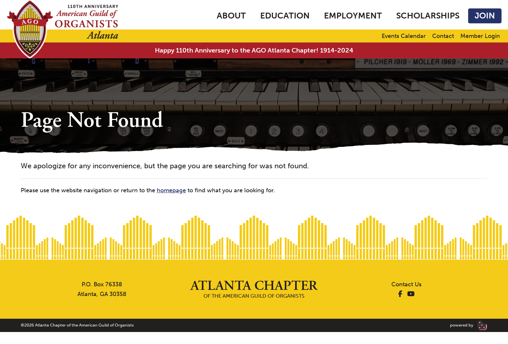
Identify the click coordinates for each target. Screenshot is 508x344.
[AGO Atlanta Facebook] (400, 294)
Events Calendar (404, 36)
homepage (171, 190)
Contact (443, 36)
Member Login (480, 36)
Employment (353, 16)
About (231, 16)
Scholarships (427, 16)
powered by (468, 325)
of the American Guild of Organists (254, 289)
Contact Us (406, 284)
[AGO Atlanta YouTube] (411, 294)
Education (285, 16)
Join (485, 16)
